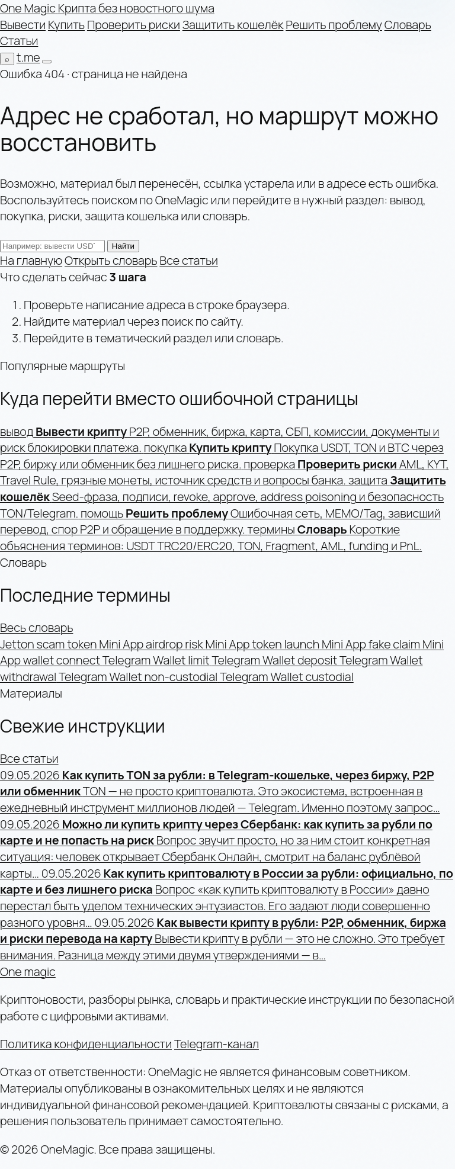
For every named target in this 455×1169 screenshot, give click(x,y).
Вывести (23, 25)
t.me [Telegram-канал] (28, 57)
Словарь (407, 25)
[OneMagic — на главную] (107, 8)
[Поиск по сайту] (7, 59)
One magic (28, 971)
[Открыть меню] (47, 61)
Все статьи (188, 260)
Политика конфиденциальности (86, 1044)
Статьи (19, 41)
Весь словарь (36, 627)
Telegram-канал (216, 1044)
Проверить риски (133, 25)
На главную (31, 260)
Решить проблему (334, 25)
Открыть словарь (111, 260)
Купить (66, 25)
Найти (123, 246)
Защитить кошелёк (233, 25)
